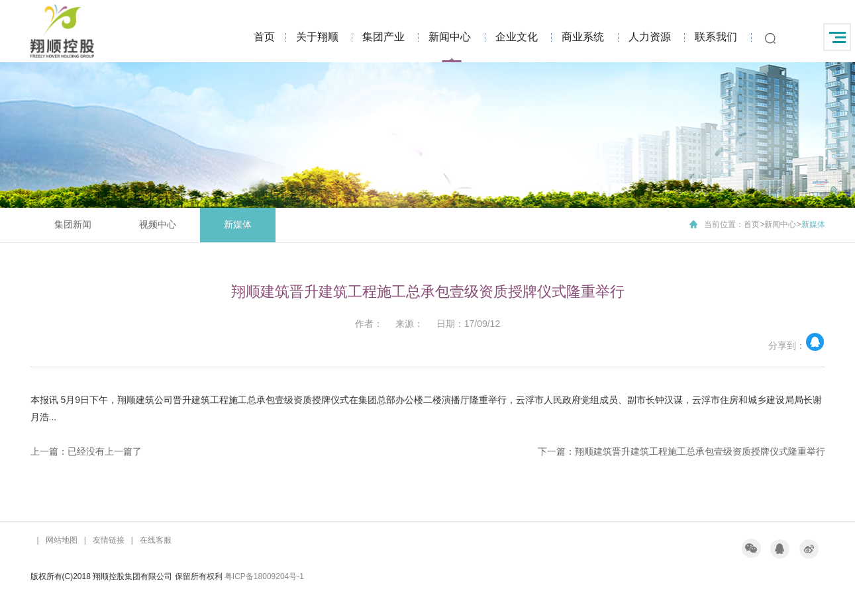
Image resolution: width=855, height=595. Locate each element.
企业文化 (516, 36)
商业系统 (583, 36)
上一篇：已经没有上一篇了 (86, 451)
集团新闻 (72, 224)
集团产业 (383, 36)
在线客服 (156, 540)
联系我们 (716, 36)
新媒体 (238, 224)
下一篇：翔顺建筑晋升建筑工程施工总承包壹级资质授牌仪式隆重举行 (681, 451)
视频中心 (157, 224)
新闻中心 (449, 36)
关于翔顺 (317, 36)
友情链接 (109, 540)
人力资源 (650, 36)
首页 (264, 36)
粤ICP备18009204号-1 (264, 576)
